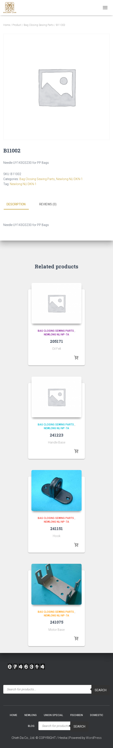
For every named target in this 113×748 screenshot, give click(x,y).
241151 (56, 528)
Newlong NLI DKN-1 (69, 179)
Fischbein (76, 715)
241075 (56, 622)
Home (6, 25)
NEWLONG (30, 715)
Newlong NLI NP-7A (56, 334)
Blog (31, 726)
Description (16, 204)
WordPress (94, 738)
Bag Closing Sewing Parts (39, 25)
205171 (56, 341)
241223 (56, 435)
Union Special (53, 715)
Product (16, 25)
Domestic (96, 715)
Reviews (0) (47, 204)
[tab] (19, 204)
